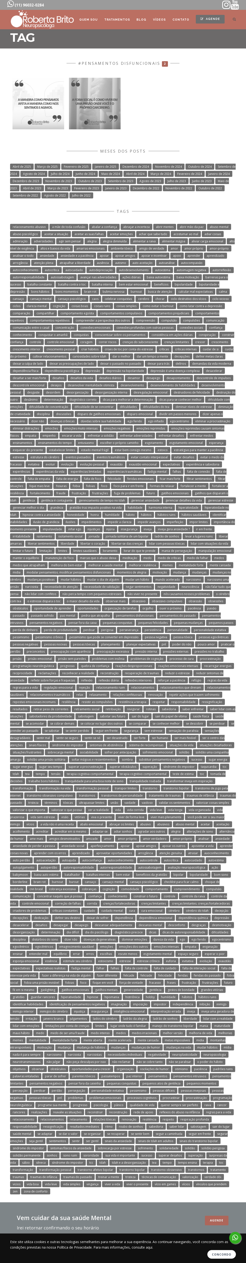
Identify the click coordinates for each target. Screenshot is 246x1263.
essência (51, 961)
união (114, 803)
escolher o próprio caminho (119, 443)
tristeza (33, 803)
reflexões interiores (138, 680)
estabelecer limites (62, 450)
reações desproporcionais (134, 666)
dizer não (37, 421)
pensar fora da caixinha (84, 1083)
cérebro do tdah (197, 911)
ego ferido (135, 421)
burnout (136, 292)
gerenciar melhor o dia (28, 508)
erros (90, 954)
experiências (21, 472)
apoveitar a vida (202, 846)
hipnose (92, 997)
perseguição (76, 1091)
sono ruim (70, 1155)
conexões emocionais (95, 328)
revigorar (133, 709)
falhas (177, 472)
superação (149, 767)
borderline (20, 882)
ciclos (16, 306)
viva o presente (101, 817)
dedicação (41, 918)
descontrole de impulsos (214, 378)
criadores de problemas (29, 911)
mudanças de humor (146, 1047)
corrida (92, 903)
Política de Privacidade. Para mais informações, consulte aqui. (105, 1247)
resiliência (68, 702)
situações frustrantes (27, 752)
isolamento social (70, 536)
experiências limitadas (86, 472)
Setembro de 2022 (25, 195)
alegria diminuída (115, 241)
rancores (19, 1112)
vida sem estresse (43, 817)
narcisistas (94, 1055)
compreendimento (187, 889)
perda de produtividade (60, 630)
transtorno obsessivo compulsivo (50, 795)
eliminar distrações (26, 428)
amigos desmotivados (64, 839)
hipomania (112, 997)
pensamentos (157, 1076)
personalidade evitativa (210, 630)
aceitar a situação (56, 234)
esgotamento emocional (186, 443)
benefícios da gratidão (151, 875)
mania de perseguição (177, 551)
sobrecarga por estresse (115, 1148)
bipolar (178, 875)
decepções (182, 356)
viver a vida (112, 1184)
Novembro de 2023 (58, 181)
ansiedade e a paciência (77, 256)
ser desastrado (117, 738)
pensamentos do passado (178, 616)
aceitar (205, 824)
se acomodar (35, 723)
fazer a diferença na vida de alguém (66, 975)
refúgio (196, 680)
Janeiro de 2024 (219, 174)
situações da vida (181, 745)
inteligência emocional (129, 1011)
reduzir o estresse (177, 673)
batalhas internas (98, 875)
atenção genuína (170, 853)
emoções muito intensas (81, 428)
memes (167, 565)
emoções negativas (117, 428)
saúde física (201, 716)
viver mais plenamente (166, 817)
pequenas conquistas (117, 623)
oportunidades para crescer (91, 1069)
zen (15, 1191)
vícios (30, 824)
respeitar (159, 702)
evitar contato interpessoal (149, 457)
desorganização (78, 392)
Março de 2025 (47, 167)
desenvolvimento (132, 385)
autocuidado (74, 270)
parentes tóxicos (83, 1076)
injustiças (93, 529)
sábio (26, 1163)
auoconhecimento (216, 853)
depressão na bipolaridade (125, 371)
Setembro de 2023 (120, 181)
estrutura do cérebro (45, 457)
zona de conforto (36, 1191)
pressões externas (175, 651)
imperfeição (175, 522)
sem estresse (153, 731)
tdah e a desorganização (129, 1163)
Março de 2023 (58, 188)
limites (62, 551)
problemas (75, 1098)
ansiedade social (72, 846)
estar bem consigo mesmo (133, 450)
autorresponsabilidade (28, 277)
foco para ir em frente (129, 486)
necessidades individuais (125, 1055)
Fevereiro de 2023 (86, 188)
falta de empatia (39, 479)
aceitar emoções (121, 234)
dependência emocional (155, 918)
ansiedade (47, 256)
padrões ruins (223, 1069)
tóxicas (68, 803)
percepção (20, 1091)
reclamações (47, 673)
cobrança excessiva (62, 889)
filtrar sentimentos (199, 479)
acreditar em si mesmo (70, 831)
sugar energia (218, 759)
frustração (79, 493)
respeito (168, 1119)
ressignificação (212, 702)
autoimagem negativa (191, 270)
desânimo (31, 400)
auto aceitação (142, 263)
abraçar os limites (121, 824)
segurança (131, 731)
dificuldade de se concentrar (94, 407)
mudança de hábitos (91, 1047)
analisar (203, 839)
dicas (152, 932)
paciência (194, 608)
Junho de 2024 (85, 174)
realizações (39, 1112)
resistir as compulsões (97, 702)
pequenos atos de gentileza (161, 1083)
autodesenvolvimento (134, 270)
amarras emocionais (90, 248)
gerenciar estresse (220, 500)
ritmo (109, 1127)
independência (183, 1004)
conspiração (207, 335)
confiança (215, 328)
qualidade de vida (142, 1105)
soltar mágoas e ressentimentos (94, 759)
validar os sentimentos (174, 803)
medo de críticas (169, 558)
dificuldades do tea (156, 407)
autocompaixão (192, 263)
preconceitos (36, 651)
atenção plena (43, 263)
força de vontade (131, 983)
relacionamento (23, 1119)
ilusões (70, 522)
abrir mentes (164, 227)
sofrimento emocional (157, 752)
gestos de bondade (181, 990)
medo (147, 558)
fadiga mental (157, 472)
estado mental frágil (95, 450)
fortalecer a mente (193, 486)
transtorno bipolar (176, 788)
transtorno (150, 788)
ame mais (36, 839)
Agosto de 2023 (150, 181)
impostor (160, 1004)
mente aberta (93, 1040)
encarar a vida (71, 436)
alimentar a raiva (144, 241)
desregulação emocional (150, 392)
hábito (130, 515)
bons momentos (66, 292)
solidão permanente (27, 1155)
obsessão (195, 601)
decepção (221, 911)
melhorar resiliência (142, 565)
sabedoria (169, 709)
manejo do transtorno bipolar (172, 1026)
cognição (59, 306)
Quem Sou (88, 19)
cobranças (89, 889)
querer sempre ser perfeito (179, 1105)
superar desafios (170, 1155)
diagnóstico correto (83, 400)
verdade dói (212, 1177)
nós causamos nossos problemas (187, 594)
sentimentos (57, 1141)
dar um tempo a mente (152, 356)
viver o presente (137, 1184)
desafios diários (110, 378)
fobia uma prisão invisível (41, 983)
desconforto (176, 925)
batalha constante (39, 284)
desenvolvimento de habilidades (172, 385)
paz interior (134, 1076)
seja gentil (36, 1141)
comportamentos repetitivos (49, 320)
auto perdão (21, 860)
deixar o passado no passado (120, 364)
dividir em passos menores (177, 414)
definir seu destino (67, 918)
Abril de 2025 (22, 167)
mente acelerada (119, 1040)
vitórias (80, 817)
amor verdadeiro (154, 839)
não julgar (53, 1062)
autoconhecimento (25, 270)
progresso (67, 666)
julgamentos (78, 1019)
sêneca (41, 1163)
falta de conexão (198, 472)
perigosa (107, 630)
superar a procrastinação (85, 767)
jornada (94, 536)
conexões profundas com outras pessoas (145, 328)
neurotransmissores (26, 1062)
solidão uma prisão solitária (46, 759)
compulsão (169, 320)
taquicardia (208, 767)
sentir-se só (92, 738)
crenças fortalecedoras (119, 903)
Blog (141, 19)
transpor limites (125, 788)
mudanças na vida (178, 1047)
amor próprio (193, 248)
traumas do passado (77, 1177)
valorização (190, 1177)
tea (27, 774)
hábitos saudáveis (194, 515)
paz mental (67, 616)
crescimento (219, 342)
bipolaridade (184, 284)
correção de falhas (68, 903)
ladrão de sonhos (167, 536)
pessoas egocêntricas (213, 637)
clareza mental (37, 306)
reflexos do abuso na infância (180, 1112)
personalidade (177, 630)
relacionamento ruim (110, 687)
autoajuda (69, 860)
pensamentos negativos (46, 623)
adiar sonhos (123, 831)
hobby (150, 997)
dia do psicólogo (96, 932)
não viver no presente (142, 594)
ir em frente (204, 529)
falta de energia (67, 479)
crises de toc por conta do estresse (129, 349)
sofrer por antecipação (120, 752)
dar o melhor (121, 356)
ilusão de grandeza (46, 522)
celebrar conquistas (118, 299)
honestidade (75, 515)
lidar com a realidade (218, 1019)
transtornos (87, 795)
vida (118, 810)
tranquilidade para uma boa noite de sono (94, 781)
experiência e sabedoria (202, 464)
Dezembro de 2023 (26, 181)
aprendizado (215, 256)
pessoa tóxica (182, 637)
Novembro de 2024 (168, 167)
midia (16, 572)
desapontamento (178, 378)
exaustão (116, 464)
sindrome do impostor (67, 745)
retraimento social (86, 709)
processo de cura (182, 659)
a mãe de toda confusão (69, 227)
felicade (128, 975)
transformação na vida (54, 788)
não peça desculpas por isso (86, 1062)
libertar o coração (92, 544)
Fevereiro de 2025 (76, 167)
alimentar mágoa (173, 241)
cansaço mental (41, 299)
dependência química (193, 918)
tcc (225, 767)
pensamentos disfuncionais (135, 616)
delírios (181, 364)
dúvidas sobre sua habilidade (101, 421)
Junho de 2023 (202, 181)
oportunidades (88, 608)
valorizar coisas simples (212, 803)
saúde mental (22, 1134)
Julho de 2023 (176, 181)
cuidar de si (211, 349)
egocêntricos (44, 947)
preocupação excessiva (113, 651)
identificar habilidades (28, 1004)
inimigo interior (23, 1011)
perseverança (129, 630)
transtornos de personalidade (122, 795)
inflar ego (74, 529)
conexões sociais (191, 328)
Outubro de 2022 (210, 188)
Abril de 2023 (32, 188)
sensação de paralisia (183, 731)
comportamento (156, 889)
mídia (227, 1047)
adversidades (43, 241)
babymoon (20, 875)
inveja (148, 529)
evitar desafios (184, 457)
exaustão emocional (143, 464)
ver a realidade (98, 810)
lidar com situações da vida (209, 544)
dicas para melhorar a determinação (128, 400)
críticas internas (186, 349)
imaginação (119, 1004)
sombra (127, 759)
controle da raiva (193, 896)
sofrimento (145, 1148)
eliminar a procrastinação (212, 421)
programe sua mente (52, 1105)
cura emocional (151, 911)
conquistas (81, 335)
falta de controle (136, 968)
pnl (164, 644)
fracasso (155, 983)
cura (132, 911)
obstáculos (20, 608)
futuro (151, 493)
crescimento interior (26, 349)
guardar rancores (43, 997)
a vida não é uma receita (57, 824)
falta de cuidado (165, 968)
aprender (193, 256)
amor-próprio (219, 248)
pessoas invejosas (193, 1091)
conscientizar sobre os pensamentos (120, 335)
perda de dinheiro (25, 630)
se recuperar (116, 1134)
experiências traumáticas (124, 472)
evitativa (33, 464)
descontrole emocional (28, 385)
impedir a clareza (119, 522)
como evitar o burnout (158, 306)
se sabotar (52, 731)
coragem (86, 342)
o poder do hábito (210, 1062)
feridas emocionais (140, 479)
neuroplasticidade (184, 1055)
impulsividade (52, 529)
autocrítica (52, 270)
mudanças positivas (41, 580)
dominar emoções (134, 939)
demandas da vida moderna (211, 364)
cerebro (143, 299)
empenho (49, 436)
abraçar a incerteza (136, 227)
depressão (92, 371)
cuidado (89, 911)
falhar (101, 968)
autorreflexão (221, 270)
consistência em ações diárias (172, 335)
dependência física (25, 371)
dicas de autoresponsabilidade (183, 932)
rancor (222, 1105)
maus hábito (21, 1033)
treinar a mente (108, 1177)
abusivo (145, 824)
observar (38, 1069)
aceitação (222, 824)
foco (104, 486)
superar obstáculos (123, 767)
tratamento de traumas (165, 795)
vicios (16, 1184)
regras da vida (217, 680)
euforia (171, 961)
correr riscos (107, 342)
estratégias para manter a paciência (198, 450)
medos (219, 558)
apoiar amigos (125, 256)
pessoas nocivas (55, 644)
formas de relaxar (162, 486)
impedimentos (91, 522)
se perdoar (217, 723)
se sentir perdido (77, 731)
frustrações (100, 493)
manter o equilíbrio (26, 558)
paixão (211, 608)
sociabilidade (89, 752)
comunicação (215, 320)
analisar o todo (23, 256)
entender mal (38, 954)
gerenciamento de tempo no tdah (102, 500)
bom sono (221, 875)
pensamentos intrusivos (189, 1076)
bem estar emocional (133, 284)
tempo (40, 774)
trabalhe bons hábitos (44, 781)
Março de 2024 (161, 174)
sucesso (196, 759)
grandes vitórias (212, 990)
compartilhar (45, 313)
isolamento (44, 536)
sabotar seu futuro (112, 716)
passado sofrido (42, 616)
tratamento (218, 1170)
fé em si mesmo (23, 990)
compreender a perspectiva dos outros (103, 320)
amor (174, 248)
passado (19, 616)
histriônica (132, 997)
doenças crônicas (62, 421)
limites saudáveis (85, 551)
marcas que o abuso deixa (98, 558)
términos (51, 803)
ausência (103, 263)
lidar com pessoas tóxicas (166, 544)
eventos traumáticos (111, 457)
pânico (118, 1105)
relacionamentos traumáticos (50, 695)
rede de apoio (143, 1112)
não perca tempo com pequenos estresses (91, 594)
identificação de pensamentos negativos (77, 1004)
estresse (18, 457)
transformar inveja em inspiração (190, 781)
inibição (204, 1004)
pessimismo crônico (49, 637)
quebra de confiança (95, 666)
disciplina (43, 414)
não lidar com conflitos (40, 594)
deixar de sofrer (97, 918)
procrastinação (210, 659)
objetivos (19, 1069)
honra (95, 515)
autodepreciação (101, 270)
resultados (20, 709)
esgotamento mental (157, 954)
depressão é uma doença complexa (175, 371)
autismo (120, 263)
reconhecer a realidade (78, 673)
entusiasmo (86, 443)
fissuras (61, 486)
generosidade (133, 990)
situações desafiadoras (216, 745)
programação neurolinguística (33, 666)
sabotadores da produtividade (50, 716)
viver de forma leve (131, 817)
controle (35, 342)
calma (223, 292)
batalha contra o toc (72, 284)
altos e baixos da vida (55, 248)
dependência (124, 918)
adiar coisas (212, 234)
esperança (216, 443)
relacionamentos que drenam (180, 687)
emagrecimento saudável (76, 947)
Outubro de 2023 (90, 181)
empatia (30, 436)
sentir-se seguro (67, 738)
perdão (57, 1091)
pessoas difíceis (164, 1091)
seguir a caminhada (169, 1134)
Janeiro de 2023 (116, 188)
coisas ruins (102, 306)
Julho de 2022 (81, 195)
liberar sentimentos (41, 544)
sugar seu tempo (50, 767)
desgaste (33, 392)
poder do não (181, 644)
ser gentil (92, 1141)
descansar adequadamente (113, 925)
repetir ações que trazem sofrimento (194, 695)
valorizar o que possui (66, 810)
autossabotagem (62, 277)
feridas (183, 975)
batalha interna (102, 284)
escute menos (127, 954)
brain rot (90, 292)
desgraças (198, 925)
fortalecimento (40, 493)
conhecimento (22, 335)
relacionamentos (142, 687)
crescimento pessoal (61, 349)
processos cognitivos (141, 1098)
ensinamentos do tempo (55, 443)
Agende (210, 19)
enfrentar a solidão (101, 436)
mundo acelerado (167, 580)
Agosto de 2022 (55, 195)
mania (204, 1026)
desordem (53, 392)
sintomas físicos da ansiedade (71, 1148)
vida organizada (200, 810)
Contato (180, 19)
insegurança (129, 529)
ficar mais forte (170, 479)
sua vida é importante (120, 1155)
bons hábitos (40, 292)
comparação (21, 313)
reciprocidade (22, 673)
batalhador (72, 875)
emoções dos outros (133, 947)
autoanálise (167, 263)
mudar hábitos (71, 580)
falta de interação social (199, 968)
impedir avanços (149, 522)
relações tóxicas (104, 1119)
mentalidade (37, 1040)
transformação (23, 788)
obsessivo (139, 601)
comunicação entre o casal (31, 328)
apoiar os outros (173, 846)
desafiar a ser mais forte (29, 378)
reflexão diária (109, 680)
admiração (20, 241)
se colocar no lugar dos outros (101, 723)
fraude (61, 493)
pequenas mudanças (188, 623)
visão (64, 817)
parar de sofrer (55, 1076)
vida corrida (135, 810)
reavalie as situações (67, 1112)
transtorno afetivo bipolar (95, 1170)
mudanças (199, 572)
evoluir (50, 464)
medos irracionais (144, 1033)
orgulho (147, 608)
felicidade (114, 479)
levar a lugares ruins (199, 536)
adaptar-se (100, 831)
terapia (208, 1163)
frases (171, 983)
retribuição (113, 709)
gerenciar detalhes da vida (184, 500)
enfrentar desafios (171, 436)
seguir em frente (106, 731)
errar (76, 954)
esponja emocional (26, 961)
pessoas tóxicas (84, 644)
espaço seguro (188, 954)
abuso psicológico (25, 234)
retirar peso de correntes (51, 709)
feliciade (146, 975)
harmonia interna (160, 508)
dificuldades (128, 407)
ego (182, 939)
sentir (76, 1141)
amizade (92, 839)
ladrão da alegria (135, 1019)
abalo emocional (91, 824)
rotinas (151, 709)
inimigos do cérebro (54, 1011)
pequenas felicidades (153, 623)
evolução (67, 464)
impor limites (199, 522)
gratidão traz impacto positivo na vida (95, 508)
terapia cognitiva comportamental (90, 774)
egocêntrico (21, 947)
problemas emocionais (105, 1098)
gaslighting (48, 990)
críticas (164, 349)
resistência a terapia (132, 702)
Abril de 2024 (135, 174)
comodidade (130, 889)
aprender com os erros (50, 853)
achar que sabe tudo (153, 234)
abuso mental (219, 227)
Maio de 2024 (110, 174)
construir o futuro (146, 896)
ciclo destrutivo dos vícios (188, 299)
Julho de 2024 (60, 174)
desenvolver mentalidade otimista (91, 385)
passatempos (110, 1076)
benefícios (161, 284)
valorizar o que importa (29, 810)
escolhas (106, 954)
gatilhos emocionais (175, 493)
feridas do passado (207, 975)
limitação (45, 551)
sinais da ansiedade (118, 1141)
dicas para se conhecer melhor (180, 400)
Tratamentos (116, 19)
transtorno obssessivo (166, 1170)
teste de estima (183, 774)
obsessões (215, 601)
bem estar (123, 875)
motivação (160, 572)
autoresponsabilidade (78, 867)
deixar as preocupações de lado (71, 364)
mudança (179, 572)
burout (74, 882)
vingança (92, 1184)
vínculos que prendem (211, 1184)
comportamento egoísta (77, 313)
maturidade (222, 1026)
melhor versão (173, 1033)
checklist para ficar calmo (181, 882)
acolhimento (21, 831)
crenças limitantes (176, 342)
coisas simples (126, 306)
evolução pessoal (92, 464)
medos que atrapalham (29, 565)
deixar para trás (158, 364)
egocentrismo (179, 421)
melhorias (225, 1033)
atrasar (193, 853)
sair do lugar (140, 716)
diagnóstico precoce (129, 932)
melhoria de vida (200, 1033)
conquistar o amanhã (53, 335)
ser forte (140, 738)
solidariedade (168, 1148)
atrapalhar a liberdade (75, 263)
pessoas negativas (25, 644)
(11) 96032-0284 (25, 4)
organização (125, 1069)
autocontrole (149, 860)
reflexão (86, 680)
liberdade (67, 544)
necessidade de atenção (61, 587)
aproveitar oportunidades (114, 853)
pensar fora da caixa (82, 623)
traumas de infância (200, 795)
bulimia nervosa (113, 292)
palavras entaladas (26, 1076)
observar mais (115, 601)
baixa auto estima (46, 875)
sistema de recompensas (146, 745)
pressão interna (146, 651)
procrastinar (171, 1098)
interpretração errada (166, 1011)
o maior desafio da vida (83, 601)
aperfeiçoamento (102, 846)
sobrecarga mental (61, 752)
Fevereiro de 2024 (189, 174)
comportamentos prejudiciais (168, 313)
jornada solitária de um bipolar (127, 536)
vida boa (33, 1184)
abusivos (163, 824)
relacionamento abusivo (29, 227)
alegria (92, 241)
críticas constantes (65, 911)
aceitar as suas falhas (89, 234)
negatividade (166, 587)
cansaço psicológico (72, 299)
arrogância (20, 263)
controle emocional (60, 342)
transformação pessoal (93, 788)
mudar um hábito (137, 580)
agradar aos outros (151, 831)
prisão (17, 659)
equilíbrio (60, 954)
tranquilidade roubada (145, 781)
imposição (140, 1004)
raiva (207, 1105)
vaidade (129, 803)
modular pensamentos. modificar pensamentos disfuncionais (69, 572)
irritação (31, 1019)
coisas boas (80, 306)
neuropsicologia (214, 1055)
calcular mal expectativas (195, 292)
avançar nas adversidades (98, 277)
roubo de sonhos (131, 1127)
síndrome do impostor (179, 767)
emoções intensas (166, 947)
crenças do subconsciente (140, 342)
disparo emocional (140, 414)
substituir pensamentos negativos (162, 759)
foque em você (103, 983)
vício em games (165, 1184)
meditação (130, 558)
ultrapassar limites (91, 803)
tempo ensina (187, 1163)
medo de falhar (197, 558)
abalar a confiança (104, 227)
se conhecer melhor (166, 723)
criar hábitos (89, 349)
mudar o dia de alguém (103, 580)
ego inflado (156, 421)
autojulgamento (23, 867)
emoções (106, 947)
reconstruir (95, 1112)
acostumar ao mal (185, 234)
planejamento (110, 644)
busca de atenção (160, 292)
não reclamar (121, 1062)
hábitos (146, 515)
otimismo (181, 1069)
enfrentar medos (201, 436)
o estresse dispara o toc (44, 601)
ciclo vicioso (220, 299)
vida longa (175, 810)
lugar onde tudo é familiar (128, 1026)
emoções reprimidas (150, 428)
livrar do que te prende (139, 551)
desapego (153, 378)
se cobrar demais (62, 723)
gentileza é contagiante (57, 500)
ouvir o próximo (171, 608)
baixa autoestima (158, 277)
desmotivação (221, 925)
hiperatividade (188, 508)
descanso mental (150, 925)
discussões (63, 414)
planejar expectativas (140, 644)
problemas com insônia (108, 659)
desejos (56, 385)
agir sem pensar (70, 241)
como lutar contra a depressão (201, 306)
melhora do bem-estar (66, 565)
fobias (90, 486)
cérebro (174, 911)
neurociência (190, 587)
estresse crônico (148, 961)
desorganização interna (111, 392)
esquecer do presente (28, 450)
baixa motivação (188, 277)
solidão (184, 752)
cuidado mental (112, 911)
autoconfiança (92, 860)
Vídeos (159, 19)
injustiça (79, 1011)
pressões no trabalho (209, 651)
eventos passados (78, 457)
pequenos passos (221, 623)
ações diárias (131, 277)
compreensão (145, 320)
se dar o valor (68, 1134)
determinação (53, 400)
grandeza (56, 508)
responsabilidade (183, 702)
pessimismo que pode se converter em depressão (104, 637)
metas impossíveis (177, 1040)
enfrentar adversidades (136, 436)
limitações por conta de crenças (67, 1026)
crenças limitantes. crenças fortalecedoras (201, 903)
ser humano (160, 738)
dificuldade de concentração (48, 407)
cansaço (18, 299)
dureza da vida (163, 939)
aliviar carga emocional (207, 241)
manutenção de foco (59, 558)
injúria (110, 529)
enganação (210, 947)
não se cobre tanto (150, 1062)
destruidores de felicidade (192, 392)
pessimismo (21, 637)
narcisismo (193, 580)
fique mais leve (39, 486)
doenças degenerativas (100, 939)
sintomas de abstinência (106, 745)
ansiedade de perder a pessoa (34, 846)
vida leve (156, 810)
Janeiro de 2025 (105, 167)
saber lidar (176, 1127)
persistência (153, 630)
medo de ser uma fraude (67, 1033)
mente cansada (220, 565)
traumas (18, 1177)
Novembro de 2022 (179, 188)
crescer (200, 342)
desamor (134, 378)
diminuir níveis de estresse (194, 407)
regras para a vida (25, 687)
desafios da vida (81, 378)
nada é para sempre (27, 1055)
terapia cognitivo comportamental (143, 774)
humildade (112, 515)
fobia (76, 486)
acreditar (42, 831)
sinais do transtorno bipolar (198, 1141)
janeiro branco (53, 1019)
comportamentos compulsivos (121, 313)
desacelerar (214, 371)
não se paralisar (180, 1062)
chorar (160, 299)
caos (95, 299)
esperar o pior (215, 954)
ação (214, 867)
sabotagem (86, 716)
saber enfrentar (193, 709)
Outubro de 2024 (200, 167)
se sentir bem (140, 1134)
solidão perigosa (213, 1148)
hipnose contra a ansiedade (42, 515)
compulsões (191, 320)
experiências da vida (50, 472)
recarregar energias (217, 666)
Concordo (221, 1254)
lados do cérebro (105, 1019)
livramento (110, 551)
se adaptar (44, 1134)
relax (79, 695)
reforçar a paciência (171, 680)
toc (202, 774)
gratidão (19, 997)
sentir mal (43, 738)
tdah (16, 774)
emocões (51, 428)
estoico (163, 450)
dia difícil (73, 932)
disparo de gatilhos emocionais (99, 414)
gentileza (29, 500)
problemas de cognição (147, 659)
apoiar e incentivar (154, 256)
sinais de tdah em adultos (155, 1141)
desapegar (60, 925)
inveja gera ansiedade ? (174, 529)
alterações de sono (200, 831)
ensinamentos (22, 443)
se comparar (137, 723)
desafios (58, 378)
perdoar (89, 630)
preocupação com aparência (71, 651)
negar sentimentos (138, 587)
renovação (155, 695)
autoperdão (49, 867)
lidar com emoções (26, 1026)
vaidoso (147, 803)
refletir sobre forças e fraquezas (53, 680)
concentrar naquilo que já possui (59, 896)
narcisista (31, 587)
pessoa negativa (156, 637)
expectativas (171, 464)
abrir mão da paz (191, 227)
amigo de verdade (151, 248)
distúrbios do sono (45, 939)
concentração (64, 328)
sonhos (52, 1155)
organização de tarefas (120, 608)
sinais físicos (37, 745)
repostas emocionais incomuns (34, 702)
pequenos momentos (201, 1083)
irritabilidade (22, 536)
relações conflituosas (127, 695)
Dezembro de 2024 (136, 167)
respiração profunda (194, 1119)
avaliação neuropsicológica (186, 867)
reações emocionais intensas (178, 666)
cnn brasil (36, 889)
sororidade (91, 1155)
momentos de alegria (131, 572)
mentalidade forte (191, 565)
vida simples (71, 1184)
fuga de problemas (127, 493)
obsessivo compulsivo (167, 601)
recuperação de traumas (142, 673)
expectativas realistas (50, 968)
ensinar (18, 954)
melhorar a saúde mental (105, 565)
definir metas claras (209, 356)
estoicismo (105, 961)
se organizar (92, 1134)
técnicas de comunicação (159, 1177)
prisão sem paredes (72, 659)
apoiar (104, 256)
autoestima (162, 270)
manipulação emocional (214, 551)
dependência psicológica (62, 371)
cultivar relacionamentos (49, 356)
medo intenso (100, 1033)
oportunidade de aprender (52, 608)
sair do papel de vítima (171, 716)
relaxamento (98, 695)
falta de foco (92, 479)
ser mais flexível (185, 738)
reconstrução (109, 673)
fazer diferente (107, 975)
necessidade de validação (102, 587)
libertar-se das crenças (127, 544)
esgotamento (154, 443)
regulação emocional (58, 687)
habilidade (135, 508)
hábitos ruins (166, 515)
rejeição (84, 687)
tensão (56, 774)
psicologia (101, 1105)
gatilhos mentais (106, 990)
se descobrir (194, 723)
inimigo (221, 1004)
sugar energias (23, 767)
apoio (177, 256)
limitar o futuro (23, 551)
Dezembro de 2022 (146, 188)
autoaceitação (46, 860)
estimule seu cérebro (77, 961)
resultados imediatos (84, 1127)
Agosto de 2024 (34, 174)
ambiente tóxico (122, 248)
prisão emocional (40, 659)
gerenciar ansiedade (145, 500)
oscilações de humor (154, 1069)
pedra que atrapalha (95, 616)
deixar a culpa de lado (28, 364)
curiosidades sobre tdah (89, 356)
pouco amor (206, 644)
